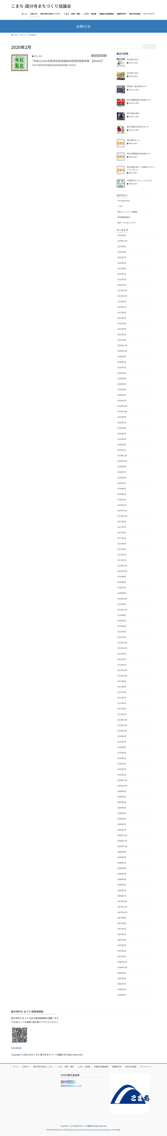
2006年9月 (121, 973)
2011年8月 (121, 686)
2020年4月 (121, 384)
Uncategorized (123, 200)
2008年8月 (121, 857)
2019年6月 (121, 428)
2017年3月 (121, 549)
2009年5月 (121, 807)
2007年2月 (121, 951)
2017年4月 (121, 543)
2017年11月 (122, 510)
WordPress (59, 1129)
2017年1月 (121, 560)
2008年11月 (122, 840)
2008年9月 (121, 851)
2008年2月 (121, 890)
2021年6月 (121, 312)
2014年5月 (121, 620)
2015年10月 (122, 598)
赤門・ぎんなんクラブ (126, 222)
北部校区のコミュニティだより (139, 180)
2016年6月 (121, 593)
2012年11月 (122, 642)
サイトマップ (145, 1066)
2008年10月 (122, 846)
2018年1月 (121, 505)
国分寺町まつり (133, 140)
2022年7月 (121, 257)
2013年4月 (121, 631)
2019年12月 (122, 406)
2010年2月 (121, 769)
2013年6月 (121, 626)
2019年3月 (121, 444)
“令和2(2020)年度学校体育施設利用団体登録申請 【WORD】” (67, 61)
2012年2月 (121, 664)
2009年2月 (121, 824)
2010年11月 (122, 725)
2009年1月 (121, 829)
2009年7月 (121, 796)
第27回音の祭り (133, 113)
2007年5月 (121, 939)
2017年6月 (121, 532)
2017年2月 (121, 554)
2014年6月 (121, 615)
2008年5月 (121, 873)
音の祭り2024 (132, 73)
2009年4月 (121, 813)
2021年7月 (121, 307)
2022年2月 (121, 279)
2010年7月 (121, 741)
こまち (120, 206)
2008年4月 (121, 879)
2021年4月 (121, 323)
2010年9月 (121, 736)
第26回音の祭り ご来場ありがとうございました (141, 168)
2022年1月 (121, 285)
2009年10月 (122, 785)
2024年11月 (122, 241)
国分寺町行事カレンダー (43, 1066)
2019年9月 (121, 417)
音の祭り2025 (132, 59)
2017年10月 (122, 516)
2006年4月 (121, 994)
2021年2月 (121, 334)
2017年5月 (121, 538)
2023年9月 (121, 246)
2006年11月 (122, 962)
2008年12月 (122, 835)
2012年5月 (121, 653)
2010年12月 (122, 719)
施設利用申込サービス (71, 1085)
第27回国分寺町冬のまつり (138, 126)
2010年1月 (121, 774)
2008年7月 (121, 862)
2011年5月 (121, 697)
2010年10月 (122, 730)
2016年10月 (122, 571)
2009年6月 (121, 802)
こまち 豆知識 (83, 1066)
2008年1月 (121, 896)
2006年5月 (121, 989)
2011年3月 (121, 708)
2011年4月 (121, 703)
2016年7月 (121, 587)
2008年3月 (121, 884)
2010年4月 (121, 758)
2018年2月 (121, 499)
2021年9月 (121, 301)
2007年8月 (121, 923)
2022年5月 (121, 263)
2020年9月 (121, 356)
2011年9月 (121, 681)
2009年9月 (121, 791)
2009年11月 (122, 780)
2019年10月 (122, 411)
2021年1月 (121, 340)
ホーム (16, 1066)
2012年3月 (121, 659)
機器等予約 (116, 1066)
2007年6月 (121, 934)
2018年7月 (121, 472)
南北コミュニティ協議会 (127, 211)
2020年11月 (122, 345)
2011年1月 (121, 714)
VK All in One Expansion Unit (91, 1129)
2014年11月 (122, 609)
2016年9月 (121, 576)
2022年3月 (121, 274)
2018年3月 (121, 494)
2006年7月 (121, 984)
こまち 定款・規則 (65, 1066)
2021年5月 (121, 318)
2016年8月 (121, 582)
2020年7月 (121, 367)
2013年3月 (121, 637)
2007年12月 (122, 901)
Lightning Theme (73, 1129)
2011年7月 (121, 692)
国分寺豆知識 (130, 1066)
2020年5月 (121, 378)
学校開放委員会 (99, 55)
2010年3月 (121, 763)
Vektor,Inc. (108, 1129)
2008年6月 (121, 868)
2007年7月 (121, 928)
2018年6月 (121, 477)
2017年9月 (121, 521)
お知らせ (26, 1066)
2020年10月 (122, 351)
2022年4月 (121, 268)
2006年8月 (121, 978)
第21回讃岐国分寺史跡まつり (139, 153)
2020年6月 (121, 373)
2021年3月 (121, 329)
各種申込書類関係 (101, 1066)
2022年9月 (121, 252)
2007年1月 (121, 956)
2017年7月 (121, 527)
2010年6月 (121, 747)
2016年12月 (122, 565)
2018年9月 (121, 466)
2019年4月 (121, 439)
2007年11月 (122, 907)
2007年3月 (121, 945)
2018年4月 (121, 488)
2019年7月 (121, 422)
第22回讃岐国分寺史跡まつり (139, 99)
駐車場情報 (16, 1048)
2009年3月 (121, 818)
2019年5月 (121, 433)
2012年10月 (122, 648)
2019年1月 (121, 450)
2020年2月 (121, 395)
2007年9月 (121, 917)
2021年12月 (122, 290)
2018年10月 (122, 461)
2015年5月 (121, 604)
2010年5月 (121, 752)
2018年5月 (121, 483)
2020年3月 (121, 389)
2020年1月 (121, 400)
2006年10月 (122, 967)
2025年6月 (121, 235)
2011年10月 (122, 675)
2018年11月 (122, 455)
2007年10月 (122, 912)
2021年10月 (122, 296)
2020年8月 (121, 362)
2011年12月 (122, 670)
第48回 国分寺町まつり (137, 86)
